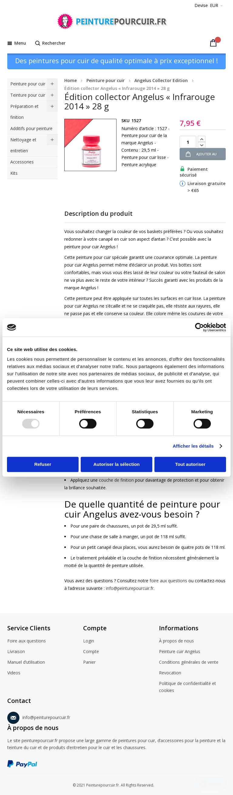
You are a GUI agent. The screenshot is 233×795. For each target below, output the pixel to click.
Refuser (42, 464)
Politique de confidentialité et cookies (187, 686)
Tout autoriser (190, 464)
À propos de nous (176, 641)
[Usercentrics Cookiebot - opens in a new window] (199, 327)
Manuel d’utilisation (26, 662)
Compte (91, 652)
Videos (13, 673)
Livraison (16, 652)
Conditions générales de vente (188, 662)
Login (88, 641)
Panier (89, 662)
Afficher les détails (193, 446)
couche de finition (116, 480)
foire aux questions (168, 580)
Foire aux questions (26, 641)
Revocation (170, 673)
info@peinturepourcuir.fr (130, 588)
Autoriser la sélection (116, 464)
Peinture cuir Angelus (179, 652)
